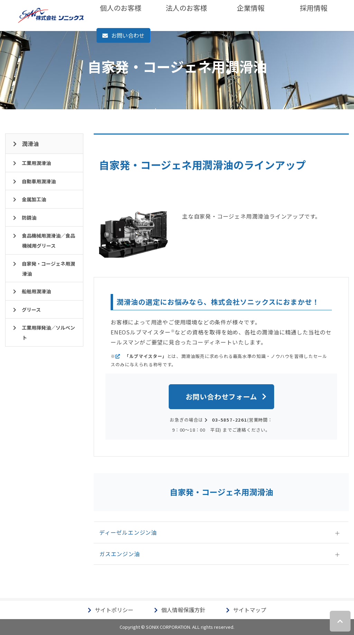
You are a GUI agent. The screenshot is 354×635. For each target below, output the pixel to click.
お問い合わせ (128, 35)
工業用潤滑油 (36, 162)
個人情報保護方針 (183, 610)
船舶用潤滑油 (36, 291)
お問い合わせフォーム (221, 397)
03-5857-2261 (229, 419)
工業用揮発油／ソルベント (48, 332)
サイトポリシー (114, 610)
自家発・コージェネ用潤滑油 (48, 268)
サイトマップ (249, 610)
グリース (31, 309)
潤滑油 (30, 143)
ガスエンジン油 (119, 554)
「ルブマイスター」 (145, 356)
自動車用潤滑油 (39, 181)
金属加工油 (34, 199)
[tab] (221, 532)
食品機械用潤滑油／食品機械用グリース (48, 240)
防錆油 (29, 217)
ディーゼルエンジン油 (128, 532)
